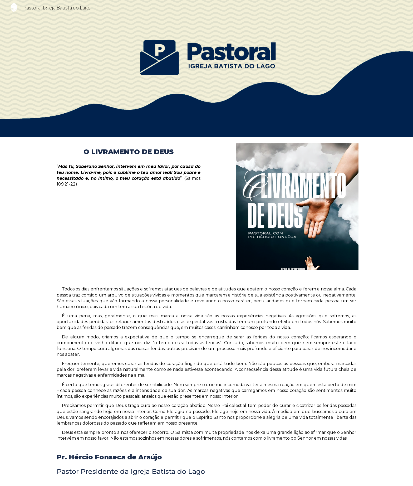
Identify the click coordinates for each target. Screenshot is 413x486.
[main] (129, 151)
